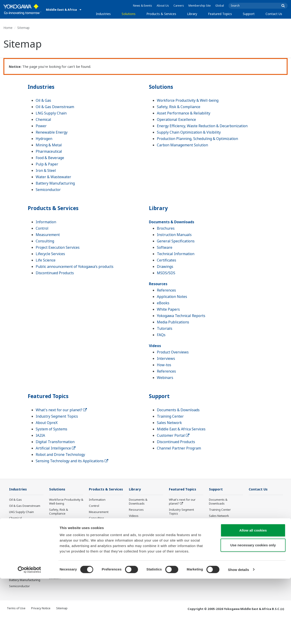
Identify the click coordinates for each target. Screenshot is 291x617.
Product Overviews (173, 352)
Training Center (170, 416)
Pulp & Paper (47, 164)
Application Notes (172, 296)
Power (41, 125)
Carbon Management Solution (182, 144)
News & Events (142, 6)
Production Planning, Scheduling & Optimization (197, 138)
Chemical (43, 119)
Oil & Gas (43, 100)
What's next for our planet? (61, 409)
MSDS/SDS (166, 272)
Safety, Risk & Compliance (178, 106)
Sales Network (169, 422)
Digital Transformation (55, 441)
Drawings (165, 266)
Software (164, 247)
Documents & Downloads (171, 221)
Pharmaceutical (49, 151)
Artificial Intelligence (55, 448)
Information (46, 221)
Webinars (165, 377)
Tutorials (164, 328)
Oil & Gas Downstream (55, 106)
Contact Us (274, 14)
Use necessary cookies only (253, 584)
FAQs (161, 334)
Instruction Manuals (174, 234)
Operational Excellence (176, 119)
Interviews (166, 358)
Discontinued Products (55, 272)
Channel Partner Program (179, 448)
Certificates (166, 260)
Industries (103, 14)
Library (192, 14)
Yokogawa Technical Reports (181, 315)
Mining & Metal (49, 144)
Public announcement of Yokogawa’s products (74, 266)
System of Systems (51, 429)
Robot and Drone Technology (60, 454)
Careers (178, 6)
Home (8, 27)
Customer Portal (173, 435)
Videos (155, 345)
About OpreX (47, 422)
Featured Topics (220, 14)
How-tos (164, 364)
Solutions (128, 14)
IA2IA (40, 435)
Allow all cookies (253, 569)
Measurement (48, 234)
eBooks (163, 302)
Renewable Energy (52, 132)
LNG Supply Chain (51, 113)
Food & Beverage (50, 157)
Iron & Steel (46, 170)
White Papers (168, 309)
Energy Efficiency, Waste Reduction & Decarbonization (202, 125)
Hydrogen (44, 138)
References (166, 290)
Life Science (45, 260)
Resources (158, 283)
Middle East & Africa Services (181, 429)
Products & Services (161, 14)
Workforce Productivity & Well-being (187, 100)
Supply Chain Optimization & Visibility (189, 132)
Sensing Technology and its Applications (72, 460)
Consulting (45, 241)
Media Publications (173, 322)
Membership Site (199, 6)
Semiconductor (48, 189)
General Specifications (176, 241)
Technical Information (175, 253)
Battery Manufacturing (55, 183)
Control (42, 228)
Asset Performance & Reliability (183, 113)
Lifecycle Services (50, 253)
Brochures (166, 228)
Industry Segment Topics (57, 416)
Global (219, 6)
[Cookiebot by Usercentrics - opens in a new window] (29, 608)
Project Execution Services (58, 247)
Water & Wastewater (53, 176)
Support (249, 14)
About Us (163, 6)
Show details (238, 608)
